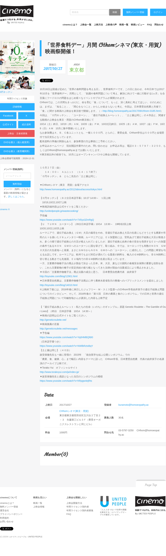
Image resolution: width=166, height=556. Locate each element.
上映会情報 (38, 506)
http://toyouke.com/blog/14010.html (58, 285)
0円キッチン (6, 92)
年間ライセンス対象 (17, 98)
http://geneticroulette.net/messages (58, 328)
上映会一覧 (85, 24)
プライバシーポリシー (11, 514)
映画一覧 (123, 24)
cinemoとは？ (70, 24)
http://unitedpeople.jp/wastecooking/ (59, 211)
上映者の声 (111, 24)
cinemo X (5, 209)
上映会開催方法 (74, 503)
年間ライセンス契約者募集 (79, 510)
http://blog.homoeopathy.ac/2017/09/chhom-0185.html (131, 111)
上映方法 (98, 24)
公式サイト (8, 124)
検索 (115, 12)
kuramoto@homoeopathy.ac (133, 404)
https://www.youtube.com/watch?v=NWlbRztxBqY (66, 346)
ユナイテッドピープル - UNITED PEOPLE (25, 537)
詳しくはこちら (16, 196)
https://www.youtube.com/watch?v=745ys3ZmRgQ (67, 219)
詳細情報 (17, 106)
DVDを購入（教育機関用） (17, 151)
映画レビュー (137, 24)
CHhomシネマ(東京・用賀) (74, 411)
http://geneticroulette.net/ (53, 319)
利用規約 (4, 518)
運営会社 (4, 510)
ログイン (158, 12)
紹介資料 (26, 124)
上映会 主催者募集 (17, 133)
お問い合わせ (6, 521)
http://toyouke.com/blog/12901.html (58, 276)
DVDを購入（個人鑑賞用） (17, 142)
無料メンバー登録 (135, 12)
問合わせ (158, 24)
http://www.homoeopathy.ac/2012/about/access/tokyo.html (71, 189)
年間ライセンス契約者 (77, 506)
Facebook (8, 115)
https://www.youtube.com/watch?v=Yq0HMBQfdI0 (66, 337)
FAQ (149, 24)
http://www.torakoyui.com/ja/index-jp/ (59, 372)
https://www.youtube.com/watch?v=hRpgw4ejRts (66, 380)
